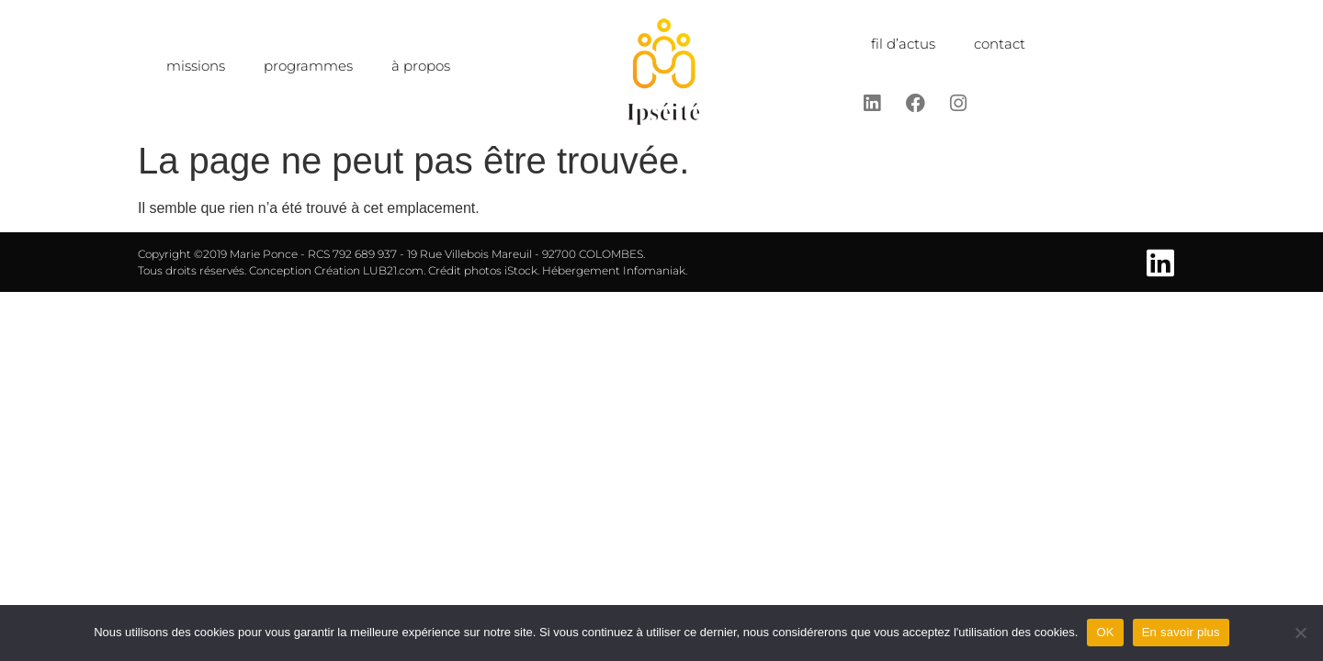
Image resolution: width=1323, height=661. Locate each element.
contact (999, 43)
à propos (420, 65)
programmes (308, 65)
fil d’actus (903, 43)
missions (195, 65)
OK (1105, 632)
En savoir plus (1181, 632)
